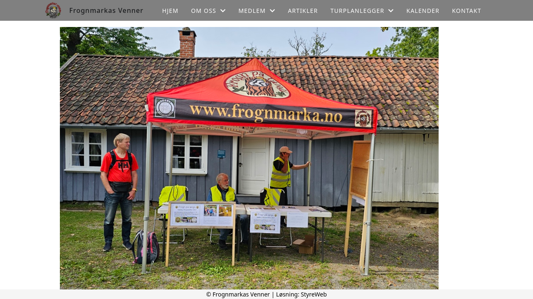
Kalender (423, 11)
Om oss (208, 11)
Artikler (303, 11)
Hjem (170, 11)
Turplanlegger (362, 11)
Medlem (256, 11)
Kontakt (466, 11)
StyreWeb (314, 294)
